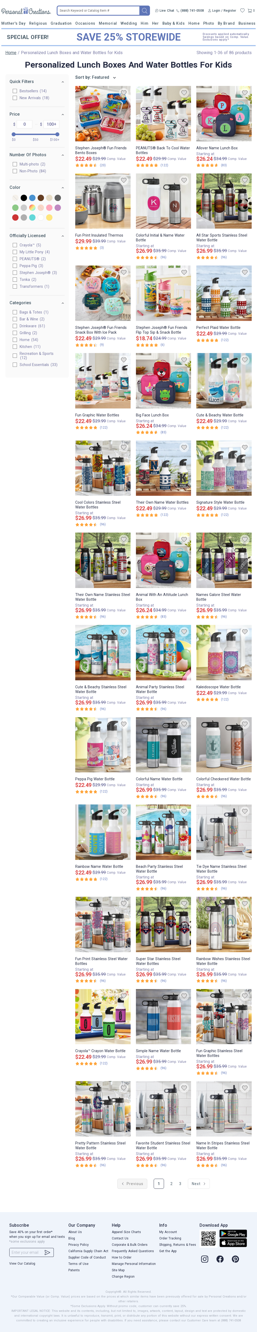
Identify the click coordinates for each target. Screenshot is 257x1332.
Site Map (118, 1270)
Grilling (28, 333)
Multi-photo (32, 164)
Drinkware (32, 326)
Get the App (167, 1251)
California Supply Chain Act (88, 1251)
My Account (168, 1232)
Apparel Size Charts (126, 1232)
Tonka (28, 279)
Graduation (61, 23)
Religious (38, 23)
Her (155, 23)
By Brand (226, 23)
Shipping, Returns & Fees (177, 1245)
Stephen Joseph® (38, 273)
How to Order (121, 1257)
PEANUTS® (33, 259)
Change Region (123, 1276)
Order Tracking (170, 1238)
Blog (71, 1238)
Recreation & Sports (37, 355)
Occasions (85, 23)
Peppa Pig (31, 266)
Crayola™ (30, 245)
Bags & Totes (34, 312)
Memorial (108, 23)
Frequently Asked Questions (133, 1251)
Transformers (34, 286)
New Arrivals (34, 98)
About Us (75, 1232)
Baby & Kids (173, 23)
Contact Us (120, 1238)
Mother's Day (13, 23)
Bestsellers (33, 91)
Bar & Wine (32, 319)
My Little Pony (35, 252)
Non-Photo (33, 171)
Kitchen (30, 347)
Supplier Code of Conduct (87, 1257)
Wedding (129, 23)
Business (247, 23)
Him (144, 23)
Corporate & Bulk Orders (130, 1245)
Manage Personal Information (134, 1264)
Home (194, 23)
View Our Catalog (22, 1263)
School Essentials (38, 365)
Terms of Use (78, 1264)
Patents (74, 1270)
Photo (208, 23)
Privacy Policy (78, 1245)
